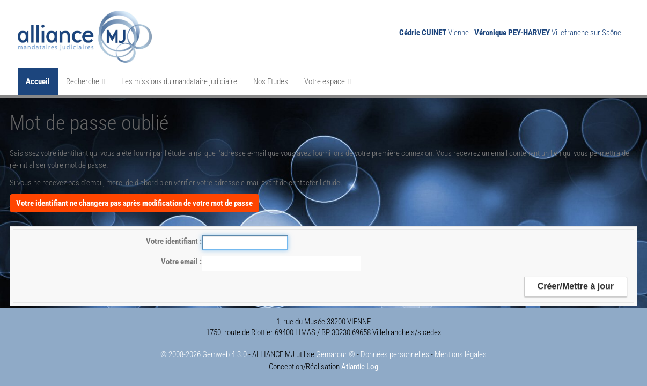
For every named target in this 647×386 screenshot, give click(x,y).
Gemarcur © (335, 354)
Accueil (38, 81)
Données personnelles (395, 354)
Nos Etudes (270, 81)
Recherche (85, 81)
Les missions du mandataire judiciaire (179, 81)
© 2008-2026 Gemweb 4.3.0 (203, 354)
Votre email (180, 261)
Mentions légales (461, 354)
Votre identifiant (173, 241)
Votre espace (327, 81)
